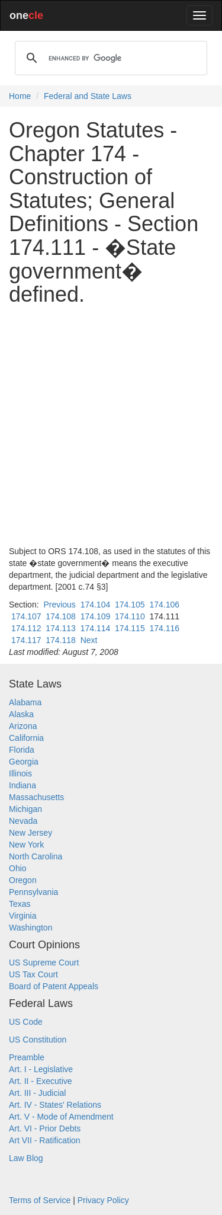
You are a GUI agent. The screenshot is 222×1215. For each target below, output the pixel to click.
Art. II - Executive (40, 1081)
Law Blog (26, 1158)
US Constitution (37, 1039)
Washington (30, 927)
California (26, 738)
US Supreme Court (44, 962)
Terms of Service (39, 1200)
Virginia (22, 915)
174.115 (130, 628)
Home (20, 96)
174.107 (26, 616)
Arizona (23, 726)
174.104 (96, 604)
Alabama (25, 702)
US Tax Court (33, 974)
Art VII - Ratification (45, 1140)
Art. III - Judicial (37, 1093)
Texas (20, 904)
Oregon (23, 880)
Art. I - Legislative (41, 1069)
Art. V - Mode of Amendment (61, 1116)
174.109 (96, 616)
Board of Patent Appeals (53, 986)
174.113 (61, 628)
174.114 (96, 628)
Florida (21, 749)
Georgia (23, 761)
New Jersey (30, 832)
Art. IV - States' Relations (55, 1105)
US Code (26, 1022)
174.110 (130, 616)
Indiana (22, 785)
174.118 (61, 640)
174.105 (130, 604)
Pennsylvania (33, 892)
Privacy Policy (103, 1200)
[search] (109, 58)
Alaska (21, 714)
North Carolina (35, 856)
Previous (59, 604)
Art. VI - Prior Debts (45, 1128)
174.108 (61, 616)
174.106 (164, 604)
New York (26, 844)
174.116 (164, 628)
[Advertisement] (111, 426)
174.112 (26, 628)
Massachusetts (36, 797)
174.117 (26, 640)
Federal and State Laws (87, 96)
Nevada (23, 821)
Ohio (18, 868)
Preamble (26, 1057)
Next (89, 640)
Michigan (25, 809)
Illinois (20, 773)
